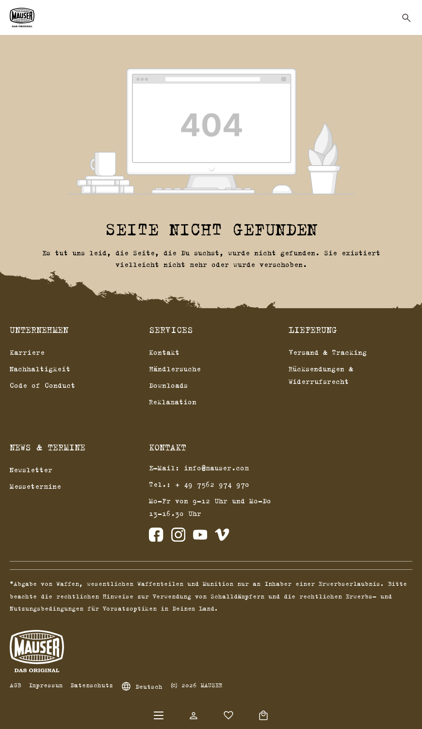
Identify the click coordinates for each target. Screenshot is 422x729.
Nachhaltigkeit (40, 368)
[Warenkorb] (263, 715)
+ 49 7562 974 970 (212, 484)
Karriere (27, 352)
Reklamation (172, 401)
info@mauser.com (216, 467)
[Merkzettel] (228, 715)
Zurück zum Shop (211, 288)
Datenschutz (91, 685)
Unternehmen (39, 330)
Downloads (168, 385)
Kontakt (164, 352)
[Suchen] (406, 18)
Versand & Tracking (328, 352)
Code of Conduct (42, 385)
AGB (15, 685)
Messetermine (35, 486)
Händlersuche (175, 368)
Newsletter (31, 469)
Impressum (46, 685)
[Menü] (158, 715)
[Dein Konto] (193, 715)
